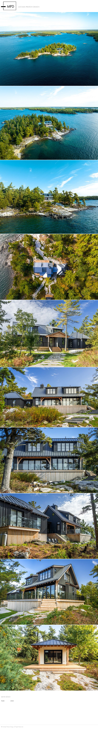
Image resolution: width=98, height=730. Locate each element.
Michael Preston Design (28, 7)
